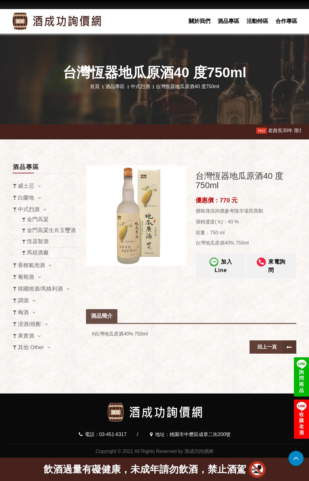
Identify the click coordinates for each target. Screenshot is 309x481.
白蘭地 (26, 198)
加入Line (220, 293)
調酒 (23, 301)
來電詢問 (271, 293)
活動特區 (257, 21)
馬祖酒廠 (38, 253)
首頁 (95, 86)
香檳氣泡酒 (31, 265)
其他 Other (31, 347)
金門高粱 (38, 219)
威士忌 (26, 186)
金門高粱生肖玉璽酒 (51, 230)
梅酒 (23, 312)
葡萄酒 (26, 277)
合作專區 (286, 21)
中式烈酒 (140, 86)
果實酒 (26, 336)
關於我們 (199, 21)
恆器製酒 (38, 241)
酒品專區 (228, 21)
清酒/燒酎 (29, 324)
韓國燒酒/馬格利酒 (40, 289)
